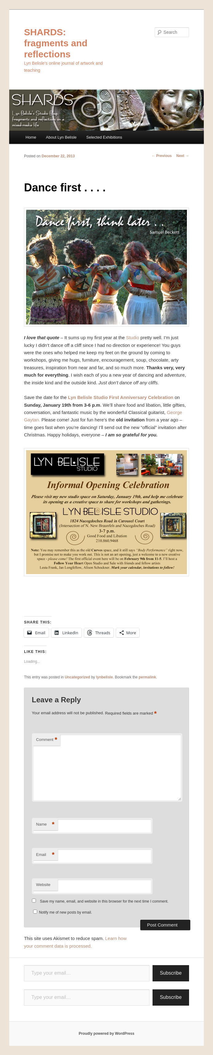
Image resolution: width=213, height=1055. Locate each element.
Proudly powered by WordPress (106, 1033)
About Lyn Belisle (61, 137)
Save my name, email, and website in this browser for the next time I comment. (104, 901)
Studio (132, 337)
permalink (147, 677)
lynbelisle (104, 677)
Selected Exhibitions (104, 137)
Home (30, 137)
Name (45, 824)
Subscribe (171, 973)
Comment (46, 739)
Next (182, 156)
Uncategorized (77, 677)
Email (45, 854)
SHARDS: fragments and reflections (55, 43)
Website (43, 884)
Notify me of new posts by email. (65, 912)
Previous (161, 156)
